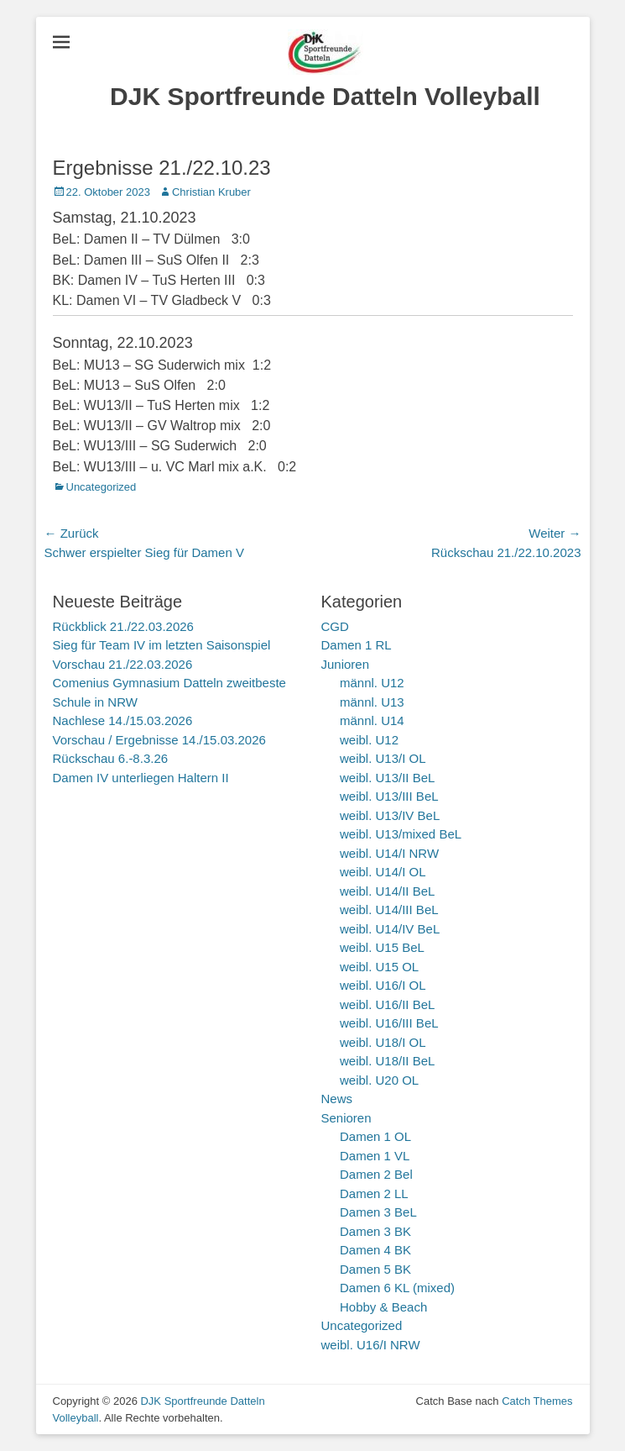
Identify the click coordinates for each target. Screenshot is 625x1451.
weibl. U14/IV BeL (390, 929)
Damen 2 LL (374, 1193)
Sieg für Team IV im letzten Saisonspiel (162, 645)
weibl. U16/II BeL (387, 1004)
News (337, 1098)
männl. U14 (372, 720)
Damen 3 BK (375, 1231)
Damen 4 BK (375, 1250)
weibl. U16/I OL (383, 985)
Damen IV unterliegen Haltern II (141, 777)
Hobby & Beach (383, 1307)
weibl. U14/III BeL (389, 909)
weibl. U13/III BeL (389, 796)
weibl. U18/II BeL (387, 1061)
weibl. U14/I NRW (389, 853)
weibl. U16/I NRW (370, 1345)
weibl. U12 (369, 740)
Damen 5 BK (375, 1269)
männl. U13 (372, 702)
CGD (335, 626)
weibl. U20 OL (379, 1080)
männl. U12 (372, 683)
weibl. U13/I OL (383, 758)
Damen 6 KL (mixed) (397, 1287)
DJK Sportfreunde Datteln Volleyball (325, 96)
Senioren (346, 1118)
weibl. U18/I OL (383, 1042)
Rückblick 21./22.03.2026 (123, 626)
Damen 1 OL (375, 1136)
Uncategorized (101, 487)
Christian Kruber (211, 192)
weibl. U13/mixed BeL (400, 834)
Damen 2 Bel (376, 1174)
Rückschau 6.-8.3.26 (111, 758)
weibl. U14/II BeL (387, 891)
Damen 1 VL (374, 1156)
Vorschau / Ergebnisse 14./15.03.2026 (159, 740)
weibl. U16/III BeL (389, 1023)
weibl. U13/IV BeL (390, 815)
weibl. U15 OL (379, 966)
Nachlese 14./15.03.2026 (123, 720)
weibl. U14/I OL (383, 872)
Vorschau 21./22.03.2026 (123, 664)
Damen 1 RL (356, 645)
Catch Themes (537, 1401)
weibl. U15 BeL (382, 947)
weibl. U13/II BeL (387, 777)
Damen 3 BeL (378, 1212)
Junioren (345, 664)
